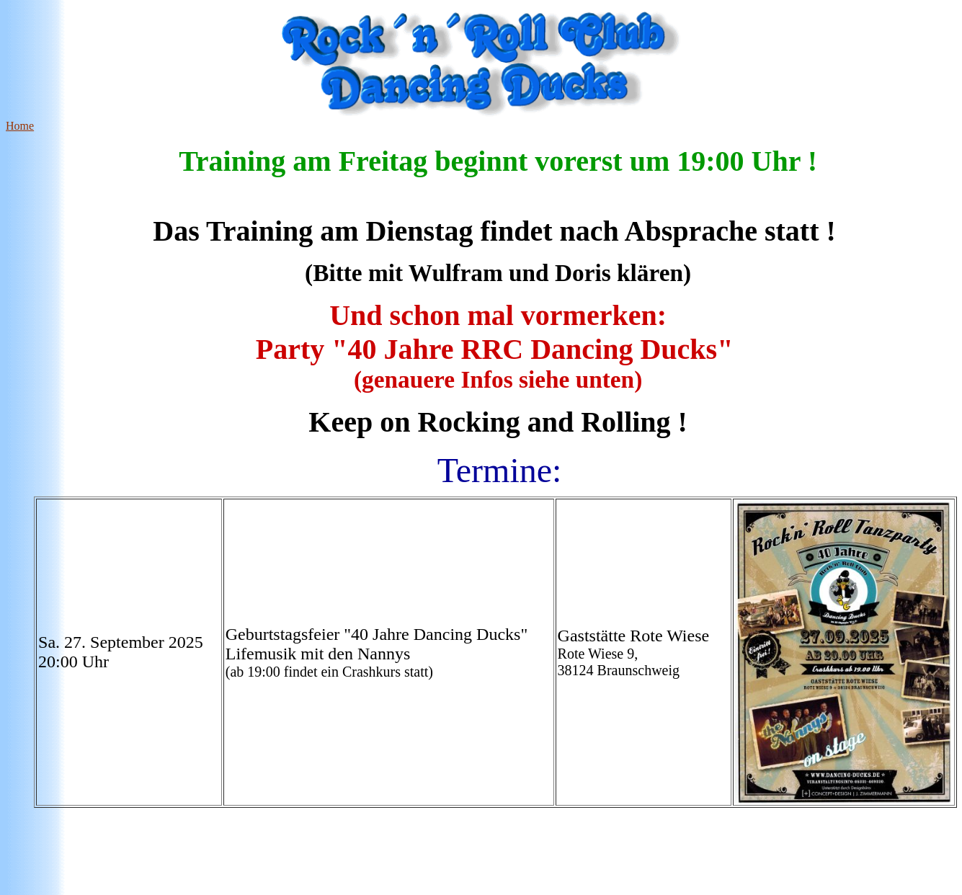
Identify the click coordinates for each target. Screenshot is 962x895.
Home (20, 126)
